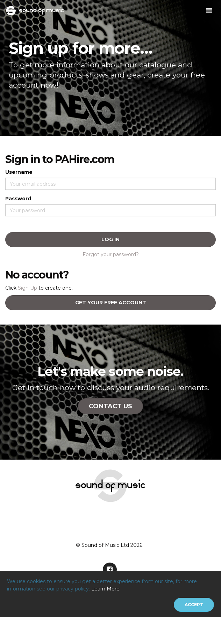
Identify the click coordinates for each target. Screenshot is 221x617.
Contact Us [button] (110, 406)
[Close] (194, 605)
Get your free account (110, 302)
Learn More (105, 589)
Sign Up (27, 288)
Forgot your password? (111, 254)
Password (18, 198)
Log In (110, 239)
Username (19, 172)
